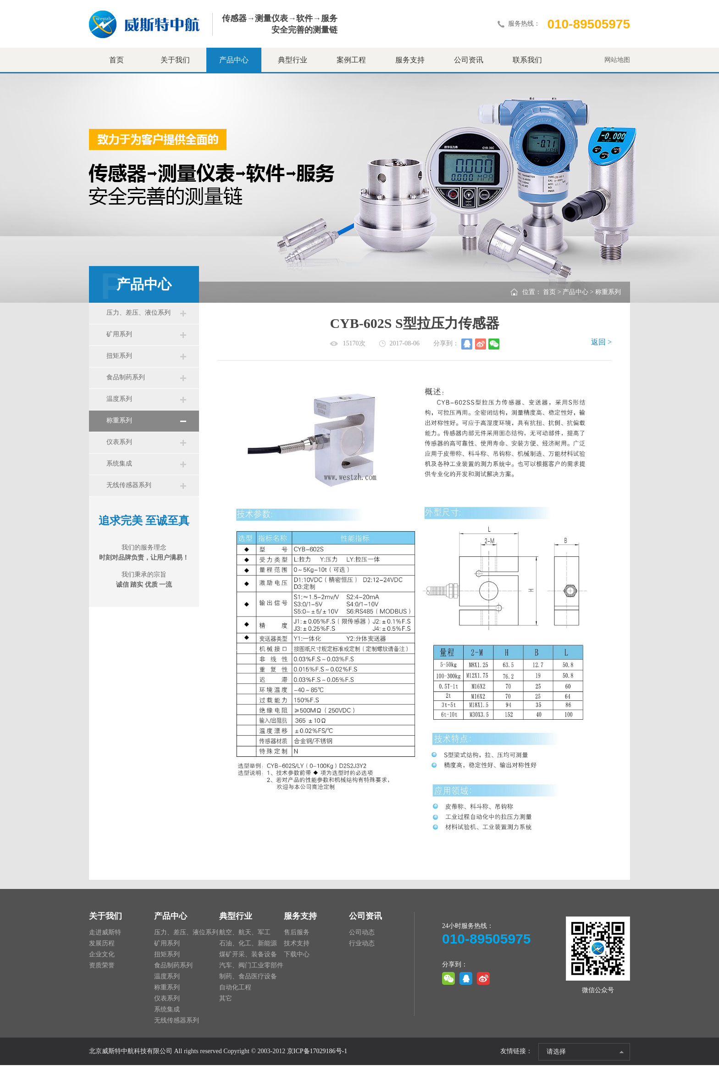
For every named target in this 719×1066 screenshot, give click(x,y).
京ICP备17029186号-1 (317, 1052)
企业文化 (102, 955)
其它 (225, 999)
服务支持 (410, 60)
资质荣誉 (102, 966)
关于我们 (175, 60)
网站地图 (617, 59)
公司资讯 (468, 60)
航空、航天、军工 (245, 933)
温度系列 (120, 407)
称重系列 (120, 430)
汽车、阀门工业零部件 (251, 966)
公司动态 (362, 933)
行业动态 (362, 944)
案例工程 (351, 60)
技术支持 (297, 944)
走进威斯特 (105, 933)
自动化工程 (235, 988)
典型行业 (292, 60)
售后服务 (297, 933)
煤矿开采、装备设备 (248, 955)
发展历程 (102, 944)
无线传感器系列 (129, 500)
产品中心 (234, 60)
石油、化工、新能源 (248, 944)
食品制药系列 (126, 383)
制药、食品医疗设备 (248, 977)
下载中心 (297, 955)
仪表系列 (120, 453)
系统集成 (120, 477)
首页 (116, 60)
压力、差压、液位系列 (139, 313)
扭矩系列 (120, 360)
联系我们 (527, 60)
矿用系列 (120, 336)
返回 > (601, 342)
